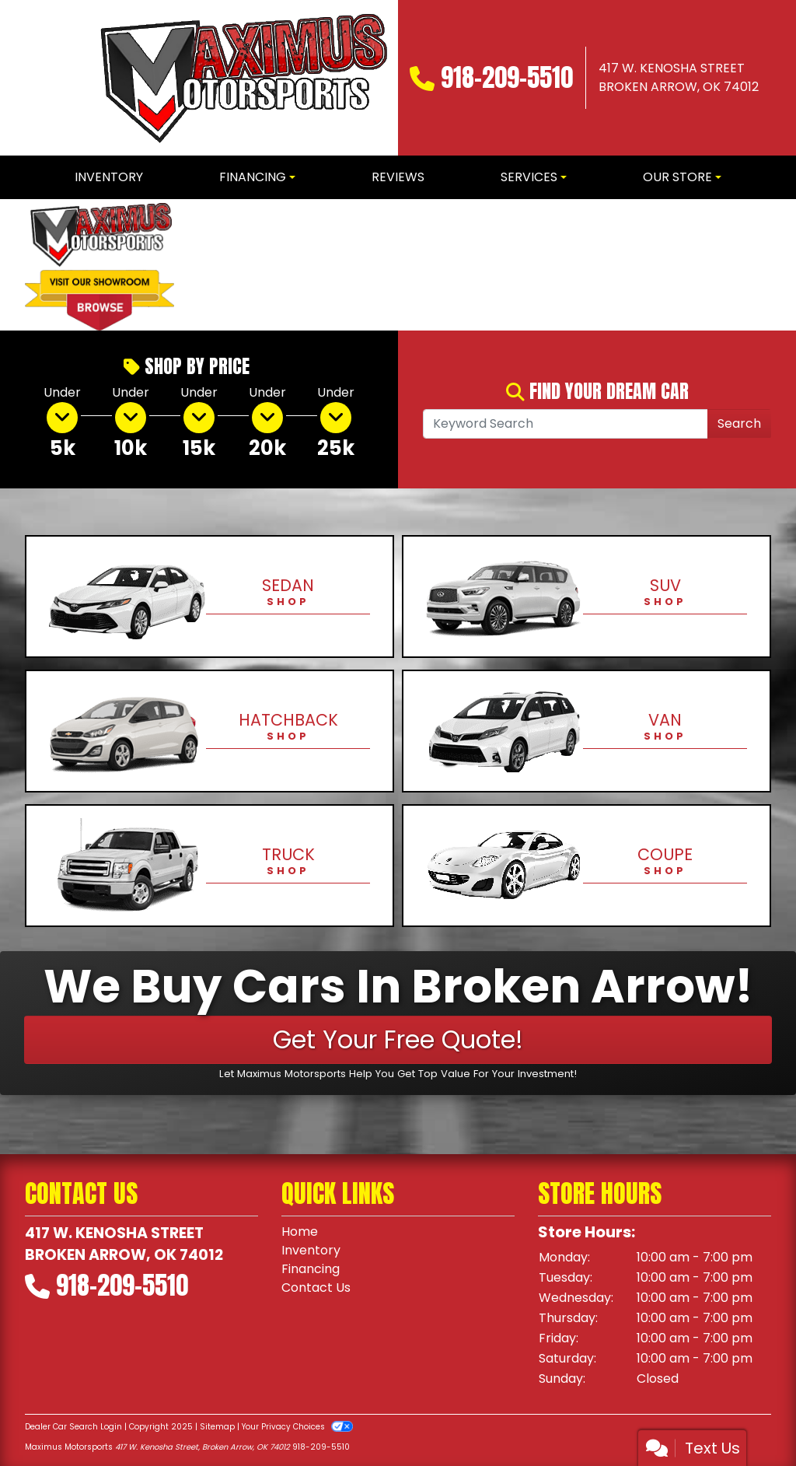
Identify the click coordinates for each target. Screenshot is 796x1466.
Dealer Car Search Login (73, 1427)
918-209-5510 (507, 77)
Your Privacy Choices (297, 1427)
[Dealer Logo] (240, 77)
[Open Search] (565, 424)
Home (299, 1231)
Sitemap (217, 1427)
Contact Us (316, 1287)
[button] (212, 264)
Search (739, 423)
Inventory (310, 1250)
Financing (310, 1269)
